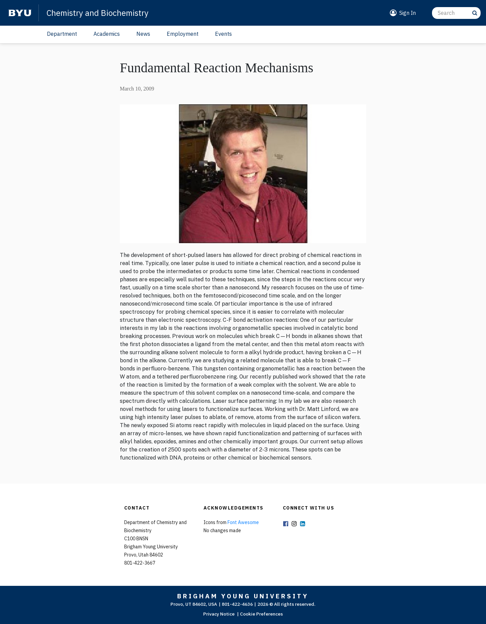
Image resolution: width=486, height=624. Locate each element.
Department (62, 33)
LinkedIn (303, 524)
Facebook (286, 524)
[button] (401, 12)
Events (223, 33)
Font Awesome (243, 522)
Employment (182, 33)
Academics (106, 33)
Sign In (407, 12)
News (143, 33)
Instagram (294, 524)
